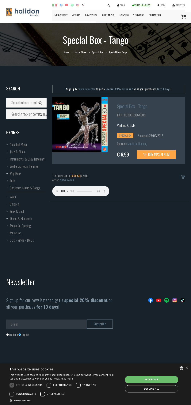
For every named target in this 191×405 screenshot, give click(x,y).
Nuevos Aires (67, 180)
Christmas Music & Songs (25, 187)
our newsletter (87, 89)
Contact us (155, 15)
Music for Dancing (20, 225)
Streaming (138, 15)
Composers (91, 15)
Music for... (16, 232)
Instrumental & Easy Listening (27, 159)
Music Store (61, 15)
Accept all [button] (151, 379)
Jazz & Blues (17, 151)
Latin (12, 180)
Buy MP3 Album (156, 154)
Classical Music (19, 144)
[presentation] (35, 352)
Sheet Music (108, 15)
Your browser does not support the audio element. (80, 191)
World (13, 196)
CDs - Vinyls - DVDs (22, 240)
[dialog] (95, 384)
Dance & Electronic (21, 218)
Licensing (124, 15)
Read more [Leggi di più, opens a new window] (67, 378)
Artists (76, 15)
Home (66, 52)
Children (14, 204)
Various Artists (126, 125)
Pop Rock (15, 173)
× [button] (186, 367)
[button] (65, 400)
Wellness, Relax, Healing (24, 166)
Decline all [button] (151, 388)
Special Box (97, 52)
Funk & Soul (17, 211)
